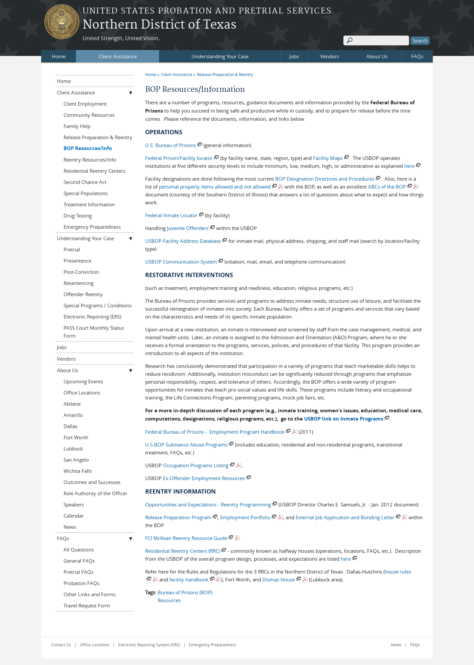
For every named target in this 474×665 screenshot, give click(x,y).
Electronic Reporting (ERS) (92, 316)
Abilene (72, 403)
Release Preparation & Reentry (225, 74)
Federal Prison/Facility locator (179, 158)
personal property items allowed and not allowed (215, 186)
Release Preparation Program (178, 517)
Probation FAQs (81, 583)
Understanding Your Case (220, 56)
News (70, 527)
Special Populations (86, 193)
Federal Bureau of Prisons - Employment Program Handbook (214, 431)
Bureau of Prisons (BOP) (185, 592)
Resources (169, 600)
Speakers (74, 504)
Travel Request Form (87, 605)
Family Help (77, 126)
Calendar (74, 515)
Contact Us (61, 644)
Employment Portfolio (245, 517)
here (409, 166)
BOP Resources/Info (88, 148)
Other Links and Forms (90, 594)
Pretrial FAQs (78, 572)
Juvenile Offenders (188, 228)
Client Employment (85, 103)
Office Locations (82, 392)
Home (59, 56)
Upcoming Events (83, 381)
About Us (376, 56)
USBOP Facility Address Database (183, 241)
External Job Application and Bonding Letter (345, 517)
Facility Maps (328, 158)
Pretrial (72, 249)
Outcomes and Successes (92, 482)
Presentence (77, 260)
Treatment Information (89, 204)
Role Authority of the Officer (95, 493)
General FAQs (79, 560)
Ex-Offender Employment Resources (204, 478)
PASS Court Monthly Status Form (94, 331)
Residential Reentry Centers (94, 170)
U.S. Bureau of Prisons (170, 145)
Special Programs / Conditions (98, 305)
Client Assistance (118, 56)
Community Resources (89, 115)
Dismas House (278, 579)
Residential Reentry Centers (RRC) (182, 551)
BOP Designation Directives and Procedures (324, 178)
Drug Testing (78, 215)
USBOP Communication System (181, 261)
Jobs (294, 56)
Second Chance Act (85, 182)
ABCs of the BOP (387, 186)
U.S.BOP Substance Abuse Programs (186, 444)
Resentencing (78, 283)
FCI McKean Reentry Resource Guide (186, 538)
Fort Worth (76, 437)
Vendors (329, 56)
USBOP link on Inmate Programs (343, 418)
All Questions (79, 549)
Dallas (70, 426)
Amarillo (73, 415)
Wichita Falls (78, 471)
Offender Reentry (83, 294)
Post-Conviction (81, 272)
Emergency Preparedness (92, 226)
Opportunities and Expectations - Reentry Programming (208, 504)
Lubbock (73, 448)
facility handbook (188, 579)
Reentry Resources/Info (90, 159)
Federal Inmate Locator (171, 215)
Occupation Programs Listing (195, 465)
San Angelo (76, 459)
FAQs (417, 56)
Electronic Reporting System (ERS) (149, 644)
